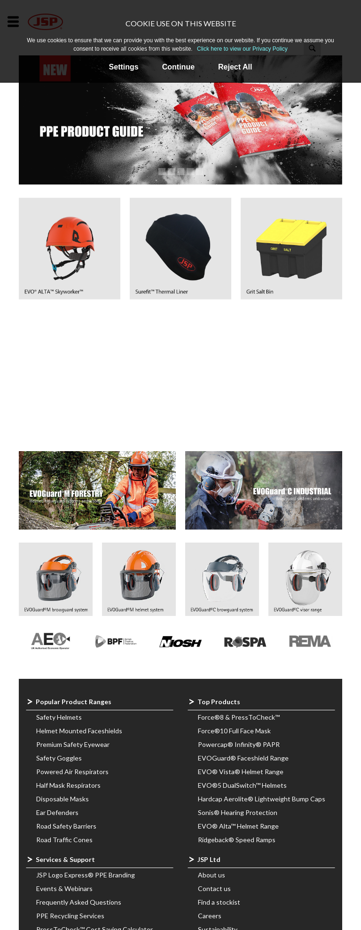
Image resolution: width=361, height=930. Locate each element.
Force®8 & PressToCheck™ (239, 717)
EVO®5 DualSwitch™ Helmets (242, 785)
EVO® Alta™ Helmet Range (238, 826)
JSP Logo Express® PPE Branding (85, 875)
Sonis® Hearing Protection (237, 812)
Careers (209, 916)
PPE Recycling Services (70, 916)
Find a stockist (219, 902)
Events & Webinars (64, 888)
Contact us (214, 888)
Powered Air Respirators (72, 772)
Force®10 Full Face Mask (234, 731)
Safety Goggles (59, 758)
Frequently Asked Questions (78, 902)
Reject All (235, 67)
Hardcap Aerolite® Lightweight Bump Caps (261, 799)
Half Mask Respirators (68, 785)
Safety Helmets (59, 717)
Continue (178, 67)
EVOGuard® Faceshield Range (243, 758)
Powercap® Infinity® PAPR (239, 744)
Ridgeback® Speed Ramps (236, 840)
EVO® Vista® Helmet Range (240, 772)
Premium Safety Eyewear (73, 744)
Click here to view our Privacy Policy (242, 49)
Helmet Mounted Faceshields (79, 731)
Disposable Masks (62, 799)
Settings (124, 67)
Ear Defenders (57, 812)
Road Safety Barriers (66, 826)
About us (211, 875)
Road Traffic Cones (64, 840)
